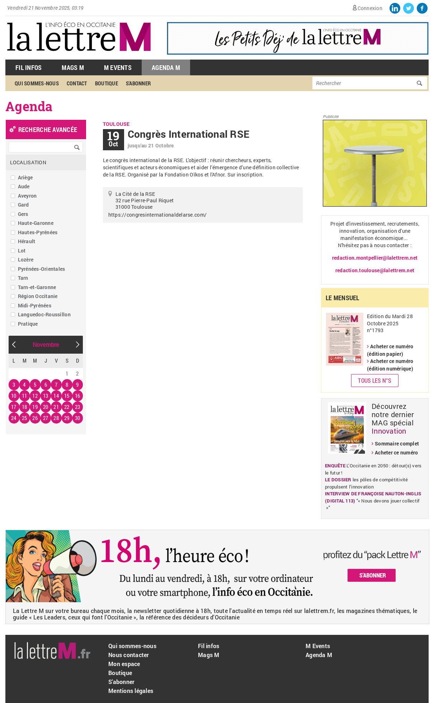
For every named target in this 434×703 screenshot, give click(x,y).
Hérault (27, 241)
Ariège (25, 177)
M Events (118, 67)
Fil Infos (28, 67)
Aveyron (27, 195)
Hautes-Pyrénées (38, 232)
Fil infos (208, 646)
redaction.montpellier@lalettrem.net (375, 257)
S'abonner (138, 83)
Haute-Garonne (35, 223)
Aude (24, 186)
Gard (23, 204)
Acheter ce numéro (396, 452)
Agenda (29, 106)
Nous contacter (128, 655)
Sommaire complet (397, 443)
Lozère (26, 259)
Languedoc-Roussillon (44, 314)
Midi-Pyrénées (34, 305)
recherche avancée (47, 129)
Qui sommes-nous (37, 83)
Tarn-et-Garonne (37, 287)
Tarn (23, 277)
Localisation (28, 162)
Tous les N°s (374, 380)
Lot (22, 250)
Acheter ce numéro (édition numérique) (390, 365)
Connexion (370, 8)
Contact (77, 83)
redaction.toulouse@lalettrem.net (374, 270)
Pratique (28, 323)
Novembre (46, 344)
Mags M (73, 67)
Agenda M (166, 67)
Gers (23, 214)
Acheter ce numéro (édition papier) (390, 350)
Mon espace (124, 663)
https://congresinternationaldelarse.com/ (157, 214)
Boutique (106, 83)
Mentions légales (130, 690)
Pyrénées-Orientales (41, 268)
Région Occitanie (38, 296)
